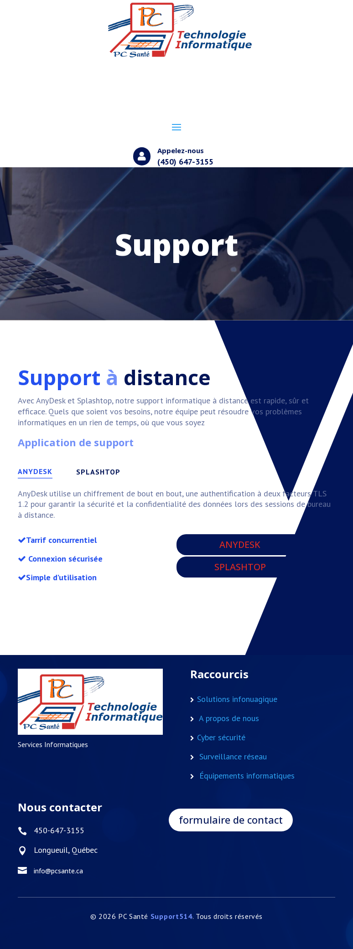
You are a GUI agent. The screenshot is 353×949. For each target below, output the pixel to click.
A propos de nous (229, 718)
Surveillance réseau (233, 756)
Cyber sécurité (221, 737)
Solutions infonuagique (237, 699)
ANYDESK (35, 471)
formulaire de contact (231, 819)
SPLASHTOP (98, 471)
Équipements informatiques (247, 775)
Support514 (171, 916)
